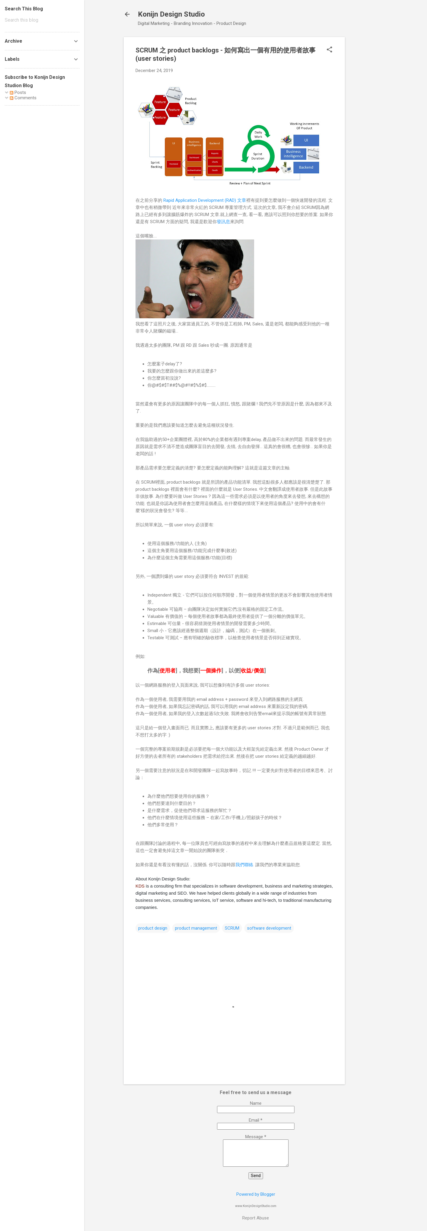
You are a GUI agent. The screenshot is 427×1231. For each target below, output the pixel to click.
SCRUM (232, 928)
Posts (18, 92)
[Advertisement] (369, 126)
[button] (329, 50)
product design (152, 928)
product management (196, 928)
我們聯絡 (244, 864)
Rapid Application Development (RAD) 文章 (204, 200)
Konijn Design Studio (171, 14)
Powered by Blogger (255, 1194)
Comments (23, 97)
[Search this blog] (42, 20)
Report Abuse (255, 1218)
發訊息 (223, 221)
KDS (141, 886)
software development (269, 928)
